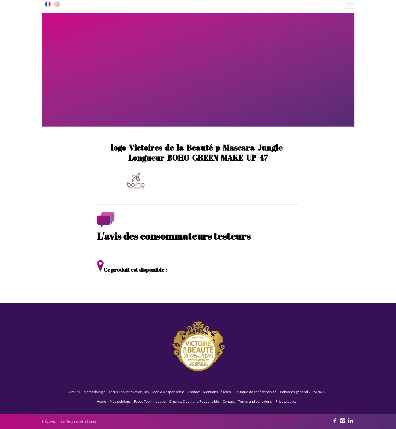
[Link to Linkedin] (350, 420)
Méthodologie (94, 391)
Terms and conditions (255, 401)
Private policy (286, 401)
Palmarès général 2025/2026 (302, 391)
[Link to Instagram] (343, 420)
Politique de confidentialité (255, 391)
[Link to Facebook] (335, 420)
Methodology (120, 401)
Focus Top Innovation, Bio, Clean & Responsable (146, 391)
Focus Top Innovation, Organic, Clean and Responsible (176, 401)
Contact (194, 391)
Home (101, 401)
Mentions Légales (217, 391)
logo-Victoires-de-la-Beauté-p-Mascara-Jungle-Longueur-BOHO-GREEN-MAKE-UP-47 (198, 152)
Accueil (74, 391)
